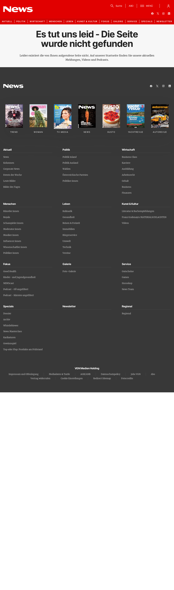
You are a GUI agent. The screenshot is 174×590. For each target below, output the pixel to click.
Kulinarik (67, 211)
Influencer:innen (12, 241)
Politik (21, 21)
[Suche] (115, 5)
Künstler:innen (11, 211)
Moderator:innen (12, 229)
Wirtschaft (37, 21)
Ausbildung (128, 169)
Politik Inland (70, 157)
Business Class (129, 157)
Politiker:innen (70, 181)
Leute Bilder (9, 181)
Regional (126, 313)
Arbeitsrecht (128, 175)
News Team (128, 289)
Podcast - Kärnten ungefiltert (18, 295)
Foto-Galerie (69, 271)
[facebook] (152, 13)
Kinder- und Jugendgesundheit (19, 277)
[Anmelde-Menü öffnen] (168, 6)
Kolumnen (8, 163)
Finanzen (127, 192)
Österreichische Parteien (75, 175)
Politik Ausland (70, 163)
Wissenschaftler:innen (15, 247)
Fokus (105, 21)
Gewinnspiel (9, 343)
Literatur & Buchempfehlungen (138, 211)
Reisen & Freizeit (71, 223)
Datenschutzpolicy (110, 374)
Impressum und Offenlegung (24, 374)
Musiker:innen (11, 235)
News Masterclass (12, 331)
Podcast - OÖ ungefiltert (15, 289)
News (6, 157)
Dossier (7, 313)
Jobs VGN (136, 374)
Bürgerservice (70, 235)
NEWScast (8, 283)
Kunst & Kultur (87, 21)
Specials (147, 21)
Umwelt (67, 241)
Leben (69, 21)
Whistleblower (10, 325)
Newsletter (164, 21)
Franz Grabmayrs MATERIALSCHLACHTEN (144, 217)
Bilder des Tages (11, 187)
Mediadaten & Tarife (59, 374)
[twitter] (158, 13)
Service (132, 21)
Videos (125, 223)
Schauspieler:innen (13, 223)
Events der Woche (12, 175)
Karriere (126, 163)
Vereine (67, 253)
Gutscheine (128, 271)
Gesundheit (69, 217)
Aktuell (7, 21)
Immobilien (69, 229)
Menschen (55, 21)
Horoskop (127, 283)
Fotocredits (127, 378)
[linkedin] (169, 13)
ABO (131, 5)
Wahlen (67, 169)
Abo (153, 374)
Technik (67, 247)
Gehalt (125, 181)
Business (126, 187)
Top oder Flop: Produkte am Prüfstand (23, 349)
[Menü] (146, 6)
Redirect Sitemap (102, 378)
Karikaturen (9, 337)
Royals (6, 217)
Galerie (118, 21)
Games (125, 277)
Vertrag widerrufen (40, 378)
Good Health (9, 271)
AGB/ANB (85, 374)
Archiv (6, 319)
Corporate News (11, 169)
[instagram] (163, 13)
